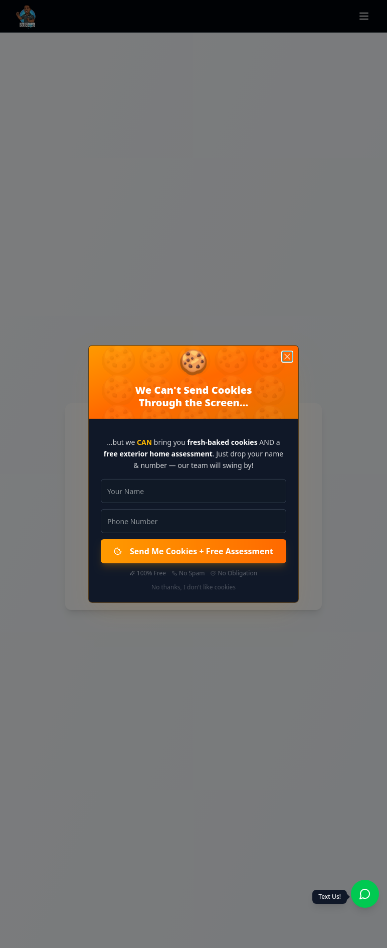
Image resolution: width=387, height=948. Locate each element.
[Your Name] (193, 491)
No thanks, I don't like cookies (193, 587)
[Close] (287, 357)
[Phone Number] (193, 521)
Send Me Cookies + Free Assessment (193, 551)
